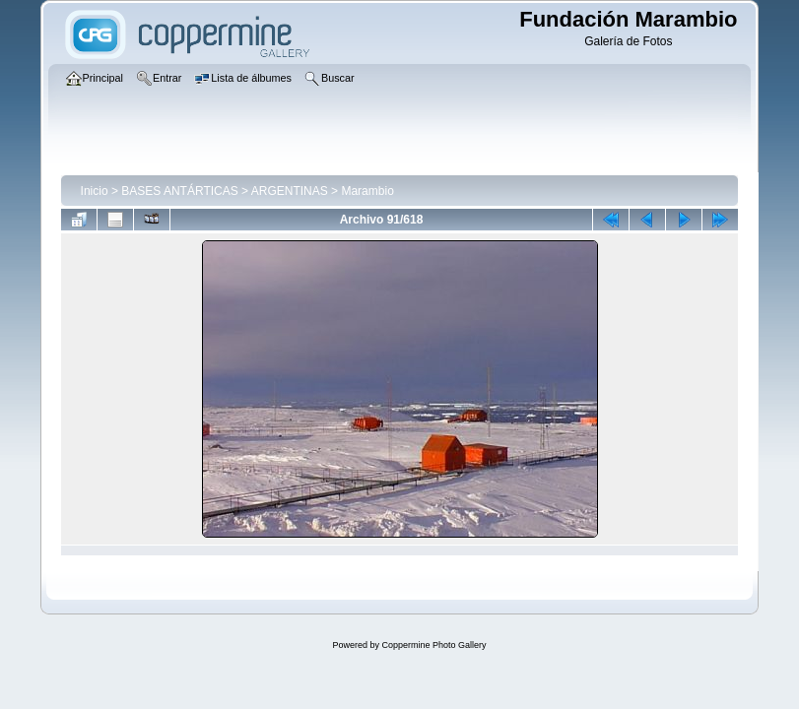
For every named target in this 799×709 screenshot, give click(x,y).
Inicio (94, 191)
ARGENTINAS (289, 191)
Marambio (367, 191)
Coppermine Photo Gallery (433, 645)
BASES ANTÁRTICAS (179, 191)
